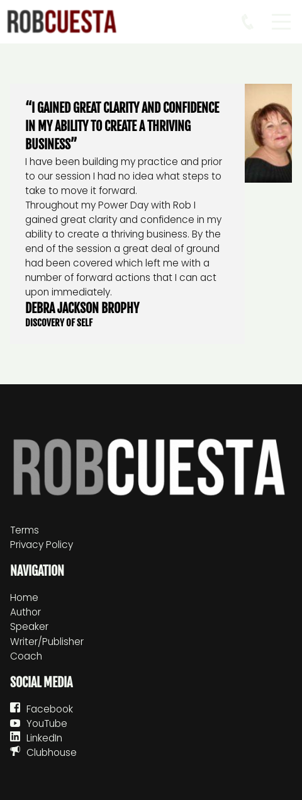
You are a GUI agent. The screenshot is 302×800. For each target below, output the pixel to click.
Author (25, 612)
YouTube (46, 723)
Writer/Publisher (47, 641)
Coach (26, 656)
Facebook (49, 709)
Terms (24, 530)
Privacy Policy (41, 544)
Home (24, 597)
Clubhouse (51, 752)
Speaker (29, 626)
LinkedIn (44, 738)
